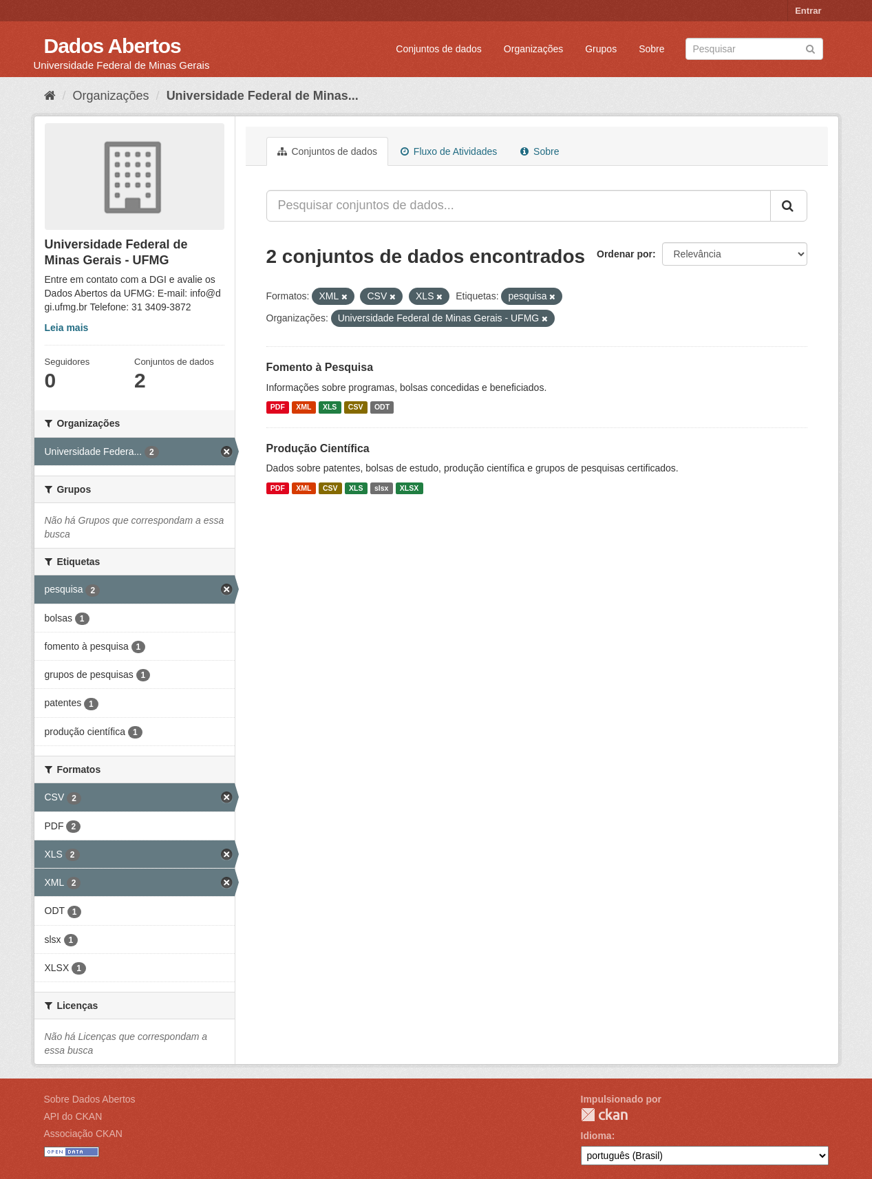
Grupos (601, 48)
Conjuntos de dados (439, 48)
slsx (381, 488)
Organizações (533, 48)
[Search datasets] (754, 49)
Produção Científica (318, 448)
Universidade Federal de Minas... (263, 96)
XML (303, 407)
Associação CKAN (83, 1133)
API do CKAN (73, 1116)
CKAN (604, 1114)
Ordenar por (624, 253)
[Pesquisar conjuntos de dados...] (518, 206)
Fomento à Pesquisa (320, 367)
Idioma (596, 1135)
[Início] (50, 96)
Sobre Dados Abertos (90, 1099)
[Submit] (810, 48)
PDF (277, 407)
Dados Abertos (112, 45)
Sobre (651, 48)
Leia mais (67, 327)
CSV (355, 407)
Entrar (808, 11)
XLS (330, 407)
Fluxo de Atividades (449, 151)
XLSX (409, 488)
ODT (382, 407)
